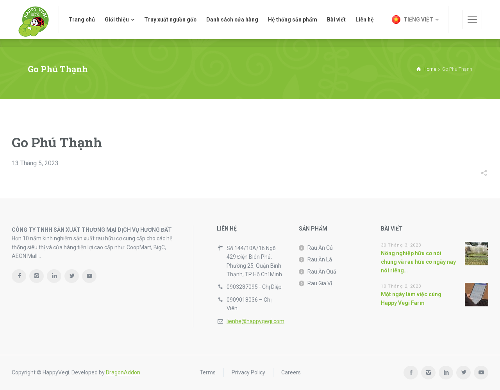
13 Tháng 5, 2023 (35, 163)
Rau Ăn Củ (320, 248)
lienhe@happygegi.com (255, 321)
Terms (208, 372)
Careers (291, 372)
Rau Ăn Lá (319, 259)
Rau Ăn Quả (321, 271)
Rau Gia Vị (319, 283)
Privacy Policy (248, 372)
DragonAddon (123, 372)
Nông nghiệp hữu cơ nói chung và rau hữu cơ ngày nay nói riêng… (418, 262)
